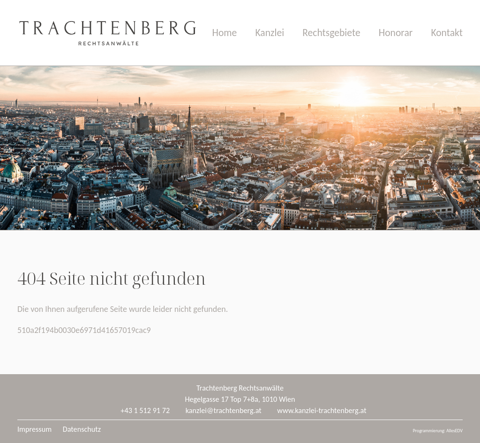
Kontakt (447, 32)
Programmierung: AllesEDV (438, 431)
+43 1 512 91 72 (145, 410)
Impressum (34, 429)
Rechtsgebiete (331, 32)
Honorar (396, 32)
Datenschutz (82, 429)
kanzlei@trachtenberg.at (224, 410)
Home (224, 32)
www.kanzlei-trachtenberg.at (321, 410)
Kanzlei (269, 32)
